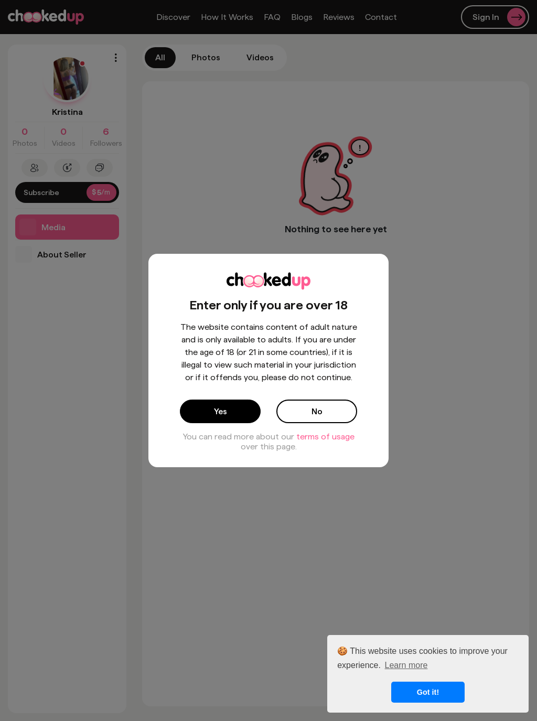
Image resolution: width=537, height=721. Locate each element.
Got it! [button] (428, 692)
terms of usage (325, 436)
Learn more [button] (406, 665)
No (317, 411)
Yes (220, 411)
